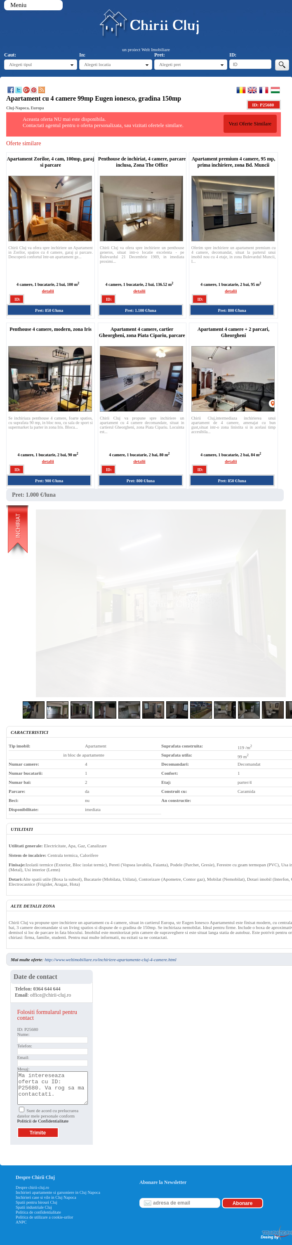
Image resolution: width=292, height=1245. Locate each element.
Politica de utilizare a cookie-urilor (44, 1217)
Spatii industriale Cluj (34, 1207)
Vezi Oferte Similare (249, 124)
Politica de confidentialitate (38, 1212)
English (252, 90)
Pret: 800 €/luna (232, 310)
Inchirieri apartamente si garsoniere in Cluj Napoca (58, 1192)
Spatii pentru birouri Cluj (36, 1202)
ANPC (21, 1222)
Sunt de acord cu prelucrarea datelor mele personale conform (48, 1115)
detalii (48, 290)
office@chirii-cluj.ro (50, 995)
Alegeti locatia (97, 64)
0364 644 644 (47, 989)
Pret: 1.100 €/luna (140, 310)
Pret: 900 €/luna (49, 481)
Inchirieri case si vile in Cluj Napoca (46, 1197)
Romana (241, 90)
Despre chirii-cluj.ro (32, 1187)
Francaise (263, 90)
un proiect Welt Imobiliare (146, 49)
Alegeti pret (170, 64)
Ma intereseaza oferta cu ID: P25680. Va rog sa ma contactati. (52, 1088)
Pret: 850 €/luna (49, 310)
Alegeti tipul (20, 64)
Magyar (275, 90)
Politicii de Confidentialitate (43, 1120)
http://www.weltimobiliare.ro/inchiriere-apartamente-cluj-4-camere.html (110, 959)
